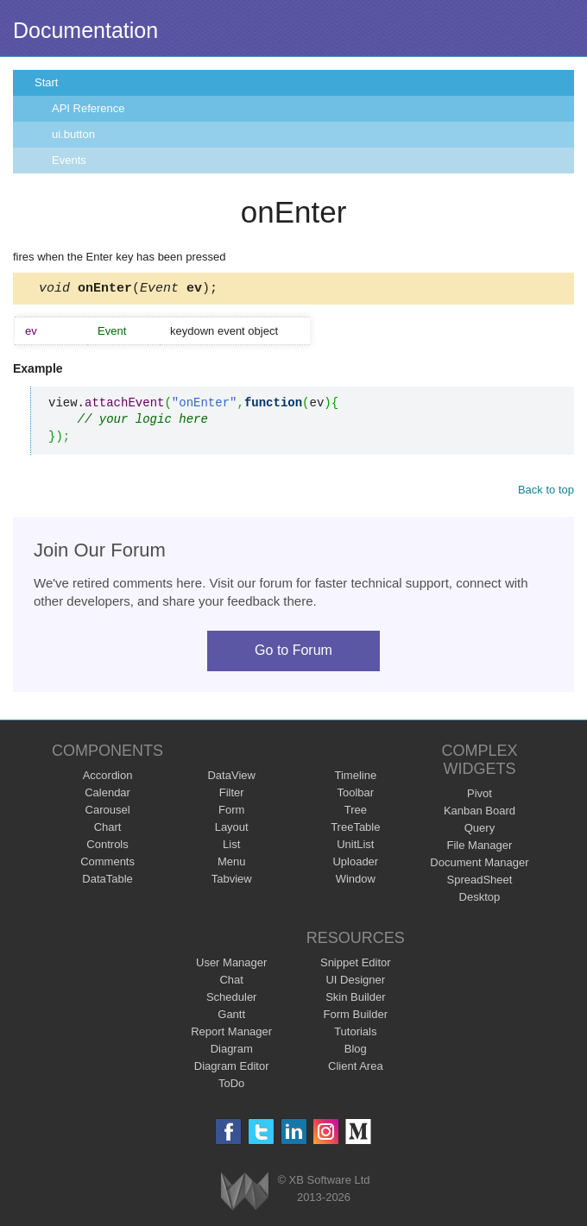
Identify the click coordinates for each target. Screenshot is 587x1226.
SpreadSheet (479, 882)
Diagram (232, 1051)
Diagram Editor (231, 1068)
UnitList (355, 846)
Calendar (107, 795)
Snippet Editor (355, 965)
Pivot (479, 795)
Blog (355, 1051)
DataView (231, 777)
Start (46, 82)
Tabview (231, 881)
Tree (355, 812)
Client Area (355, 1068)
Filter (231, 795)
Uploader (355, 864)
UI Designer (355, 982)
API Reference (88, 108)
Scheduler (231, 999)
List (231, 846)
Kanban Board (479, 813)
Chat (231, 982)
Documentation (85, 30)
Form (231, 812)
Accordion (108, 777)
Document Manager (479, 864)
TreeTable (355, 829)
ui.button (73, 134)
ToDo (231, 1085)
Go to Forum (293, 652)
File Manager (480, 847)
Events (69, 160)
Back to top (546, 492)
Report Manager (231, 1034)
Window (356, 881)
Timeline (355, 777)
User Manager (231, 965)
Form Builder (356, 1016)
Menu (232, 864)
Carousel (107, 812)
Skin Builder (355, 999)
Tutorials (355, 1034)
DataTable (107, 881)
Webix (244, 1193)
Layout (232, 829)
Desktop (480, 899)
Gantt (231, 1016)
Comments (107, 864)
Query (479, 830)
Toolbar (355, 795)
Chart (108, 829)
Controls (107, 846)
